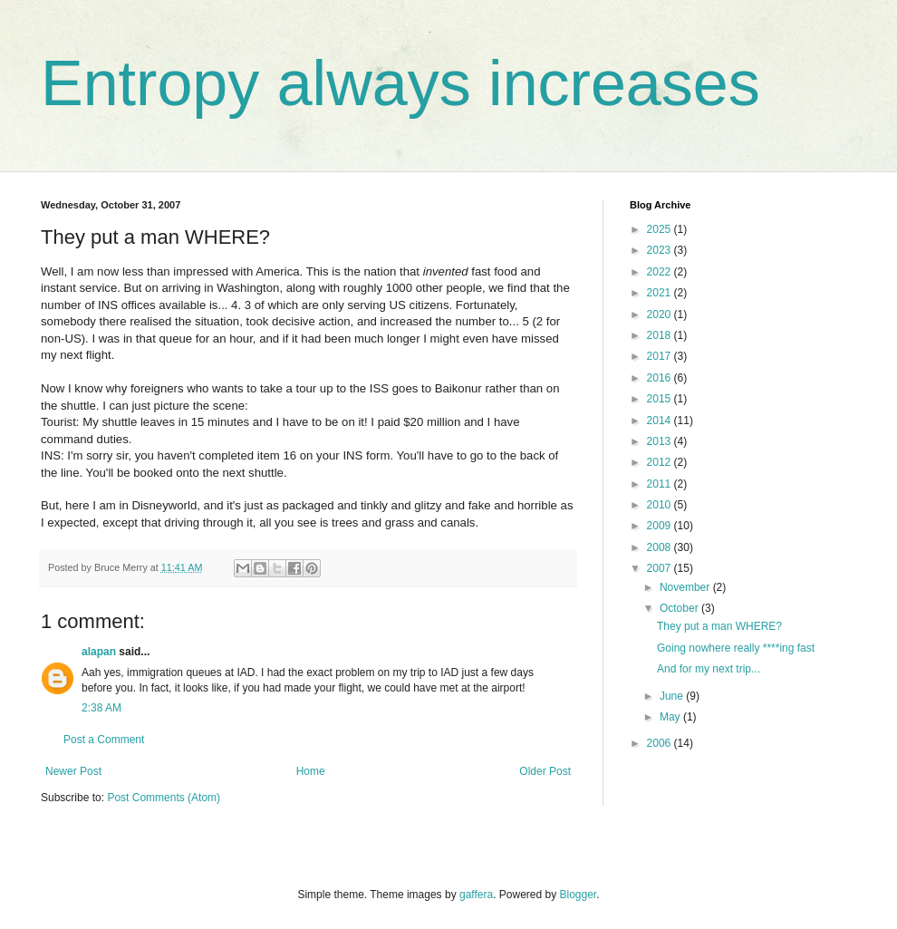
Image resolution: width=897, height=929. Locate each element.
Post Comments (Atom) (163, 797)
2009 (660, 525)
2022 (660, 272)
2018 (660, 335)
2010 (660, 504)
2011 (660, 484)
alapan (99, 651)
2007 (660, 568)
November (686, 587)
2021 (660, 292)
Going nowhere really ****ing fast (736, 648)
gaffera (476, 894)
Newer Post (73, 771)
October (680, 608)
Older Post (545, 771)
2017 (660, 356)
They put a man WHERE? (719, 626)
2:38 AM (101, 708)
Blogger (578, 894)
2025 (660, 229)
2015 (660, 398)
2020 (660, 314)
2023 (660, 250)
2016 (660, 378)
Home (310, 771)
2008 (660, 547)
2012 (660, 462)
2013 (660, 441)
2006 (660, 743)
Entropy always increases (400, 83)
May (671, 717)
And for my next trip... (708, 669)
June (673, 696)
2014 (660, 420)
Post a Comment (103, 739)
